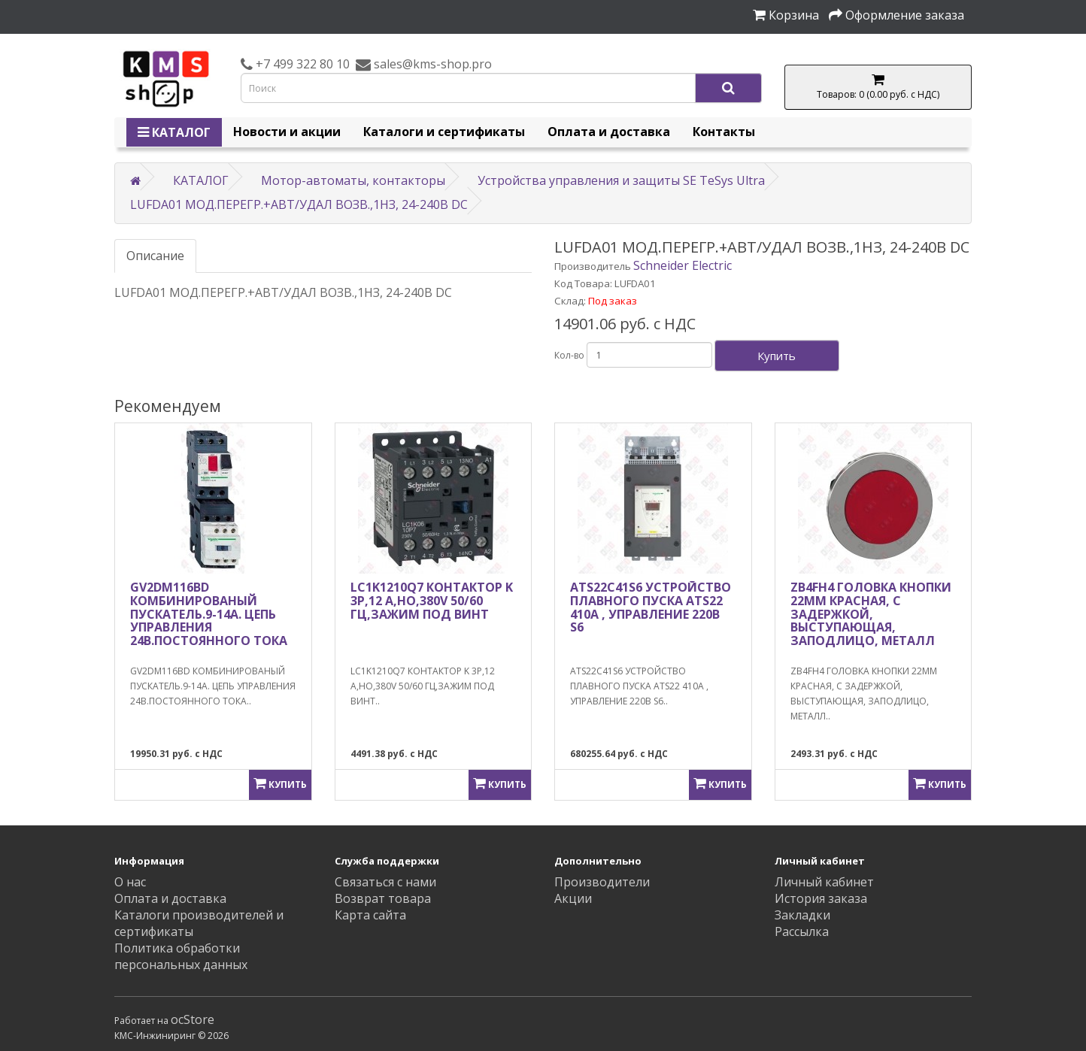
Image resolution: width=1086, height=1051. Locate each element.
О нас (130, 882)
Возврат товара (383, 898)
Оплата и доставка (609, 131)
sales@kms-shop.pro (431, 64)
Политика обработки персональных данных (180, 956)
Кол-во (569, 355)
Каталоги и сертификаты (444, 131)
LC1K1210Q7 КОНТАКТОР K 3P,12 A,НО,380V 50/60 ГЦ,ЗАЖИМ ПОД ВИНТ (431, 600)
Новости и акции (287, 131)
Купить (776, 355)
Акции (573, 898)
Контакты (724, 131)
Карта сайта (370, 915)
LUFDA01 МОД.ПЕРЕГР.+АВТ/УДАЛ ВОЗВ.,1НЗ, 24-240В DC (299, 204)
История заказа (821, 898)
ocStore (192, 1019)
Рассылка (802, 931)
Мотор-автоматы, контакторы (353, 180)
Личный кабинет (824, 882)
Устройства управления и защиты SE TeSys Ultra (621, 180)
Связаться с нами (385, 882)
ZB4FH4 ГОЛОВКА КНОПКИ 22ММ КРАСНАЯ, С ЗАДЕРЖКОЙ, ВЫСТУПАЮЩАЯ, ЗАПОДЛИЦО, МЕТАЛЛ (870, 613)
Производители (602, 882)
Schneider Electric (682, 265)
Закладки (802, 915)
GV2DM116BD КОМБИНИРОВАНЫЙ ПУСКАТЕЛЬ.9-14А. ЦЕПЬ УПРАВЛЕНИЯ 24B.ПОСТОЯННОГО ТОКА (208, 613)
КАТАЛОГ (174, 132)
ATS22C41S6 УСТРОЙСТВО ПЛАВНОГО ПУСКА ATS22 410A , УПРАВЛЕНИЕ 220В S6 (650, 607)
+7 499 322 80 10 (301, 64)
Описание (155, 255)
